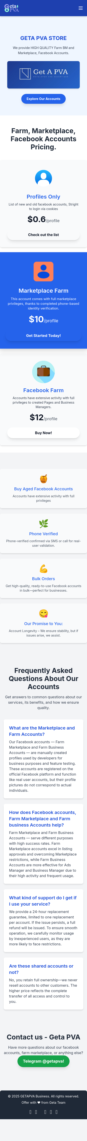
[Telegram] (51, 1112)
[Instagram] (36, 1112)
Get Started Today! (43, 335)
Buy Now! (43, 433)
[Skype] (57, 1112)
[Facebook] (30, 1112)
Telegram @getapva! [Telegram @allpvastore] (43, 1061)
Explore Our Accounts (43, 99)
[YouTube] (45, 1112)
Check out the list (43, 234)
